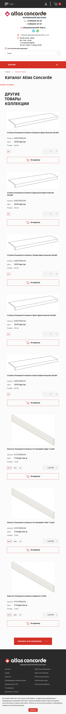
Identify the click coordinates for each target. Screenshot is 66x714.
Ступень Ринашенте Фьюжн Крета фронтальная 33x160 (31, 315)
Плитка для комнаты (42, 684)
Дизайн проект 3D (11, 684)
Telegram (33, 31)
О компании (9, 688)
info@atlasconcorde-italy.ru (34, 28)
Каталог (8, 669)
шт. (9, 151)
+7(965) (34, 24)
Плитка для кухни (41, 680)
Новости (8, 677)
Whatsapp (37, 31)
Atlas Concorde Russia (42, 669)
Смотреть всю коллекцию (30, 641)
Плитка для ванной (42, 677)
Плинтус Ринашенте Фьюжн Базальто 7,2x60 (26, 596)
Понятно (33, 710)
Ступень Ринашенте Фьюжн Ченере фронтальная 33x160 (32, 255)
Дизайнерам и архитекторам (15, 680)
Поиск (58, 53)
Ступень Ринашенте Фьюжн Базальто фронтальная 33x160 (33, 133)
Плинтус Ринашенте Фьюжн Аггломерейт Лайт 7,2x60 (30, 523)
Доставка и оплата (12, 692)
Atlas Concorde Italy (41, 673)
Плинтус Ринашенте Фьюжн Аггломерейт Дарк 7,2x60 (30, 449)
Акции (7, 673)
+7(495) (34, 20)
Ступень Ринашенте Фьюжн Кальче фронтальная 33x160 (32, 375)
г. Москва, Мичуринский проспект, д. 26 (34, 35)
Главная (7, 72)
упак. (15, 468)
